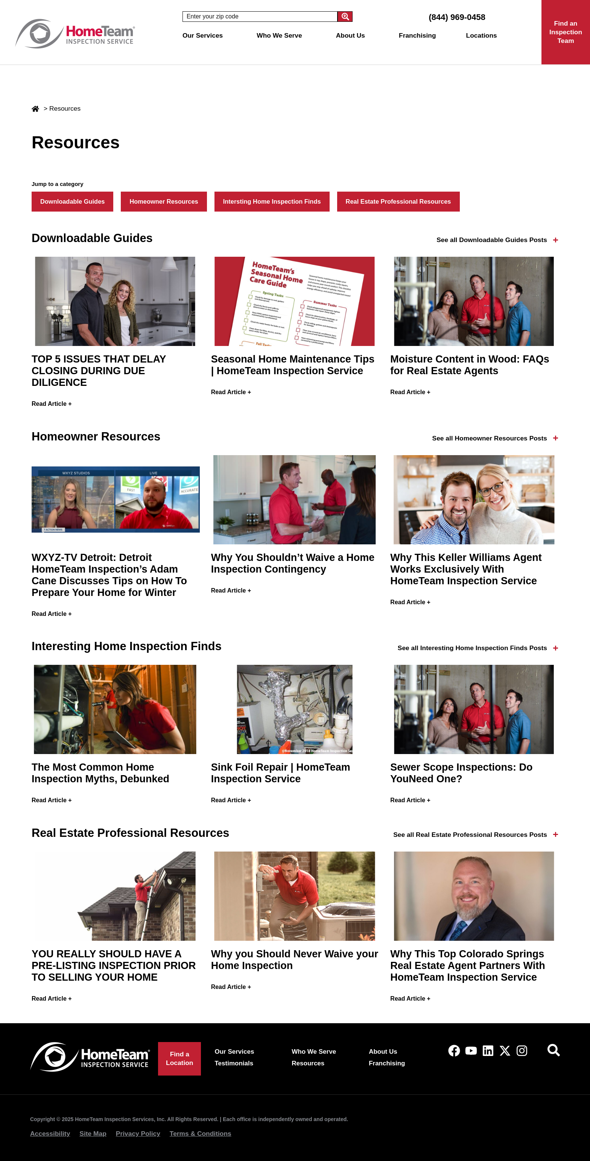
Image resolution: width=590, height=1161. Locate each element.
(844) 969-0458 (457, 17)
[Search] (345, 16)
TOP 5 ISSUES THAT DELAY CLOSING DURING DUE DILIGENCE (99, 370)
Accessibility (50, 1133)
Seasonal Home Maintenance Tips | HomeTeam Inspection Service (293, 364)
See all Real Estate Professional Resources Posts (470, 834)
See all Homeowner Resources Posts (489, 438)
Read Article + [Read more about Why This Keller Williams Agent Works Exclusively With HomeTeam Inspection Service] (410, 602)
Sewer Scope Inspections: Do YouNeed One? (461, 773)
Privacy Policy (138, 1133)
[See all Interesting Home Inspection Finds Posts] (555, 648)
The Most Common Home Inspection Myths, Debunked (100, 773)
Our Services (204, 35)
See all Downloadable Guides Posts (491, 240)
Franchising (417, 35)
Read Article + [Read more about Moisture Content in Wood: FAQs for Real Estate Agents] (410, 392)
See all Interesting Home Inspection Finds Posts (472, 648)
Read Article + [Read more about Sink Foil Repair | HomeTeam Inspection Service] (231, 800)
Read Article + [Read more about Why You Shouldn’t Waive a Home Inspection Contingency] (231, 590)
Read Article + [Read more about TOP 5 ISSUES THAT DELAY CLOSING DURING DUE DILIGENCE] (52, 404)
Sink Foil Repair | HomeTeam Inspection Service (280, 773)
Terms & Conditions (200, 1133)
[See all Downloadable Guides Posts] (555, 240)
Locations (483, 35)
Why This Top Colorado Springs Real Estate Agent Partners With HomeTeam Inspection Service (467, 965)
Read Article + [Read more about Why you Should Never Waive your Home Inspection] (231, 987)
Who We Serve (281, 35)
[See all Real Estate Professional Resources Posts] (555, 834)
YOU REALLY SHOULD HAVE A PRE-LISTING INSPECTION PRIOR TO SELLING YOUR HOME (114, 965)
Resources (308, 1063)
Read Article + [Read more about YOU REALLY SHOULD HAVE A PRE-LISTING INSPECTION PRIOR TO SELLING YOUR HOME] (52, 998)
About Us (352, 35)
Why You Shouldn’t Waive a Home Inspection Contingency (293, 563)
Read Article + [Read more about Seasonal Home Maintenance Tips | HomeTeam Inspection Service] (231, 392)
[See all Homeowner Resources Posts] (555, 438)
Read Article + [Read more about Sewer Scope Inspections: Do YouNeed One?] (410, 800)
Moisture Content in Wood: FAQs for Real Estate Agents (469, 364)
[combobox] (260, 16)
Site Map (92, 1133)
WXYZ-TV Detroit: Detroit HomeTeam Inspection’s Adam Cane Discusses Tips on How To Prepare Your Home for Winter (109, 575)
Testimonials (234, 1063)
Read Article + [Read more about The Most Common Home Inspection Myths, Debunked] (52, 800)
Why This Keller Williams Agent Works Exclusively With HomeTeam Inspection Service (465, 569)
